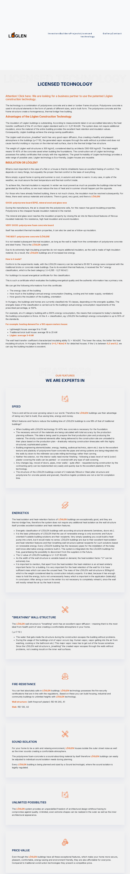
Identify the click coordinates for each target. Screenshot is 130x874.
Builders (65, 33)
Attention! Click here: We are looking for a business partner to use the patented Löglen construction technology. (59, 97)
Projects (75, 33)
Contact (117, 33)
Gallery (107, 33)
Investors (54, 33)
